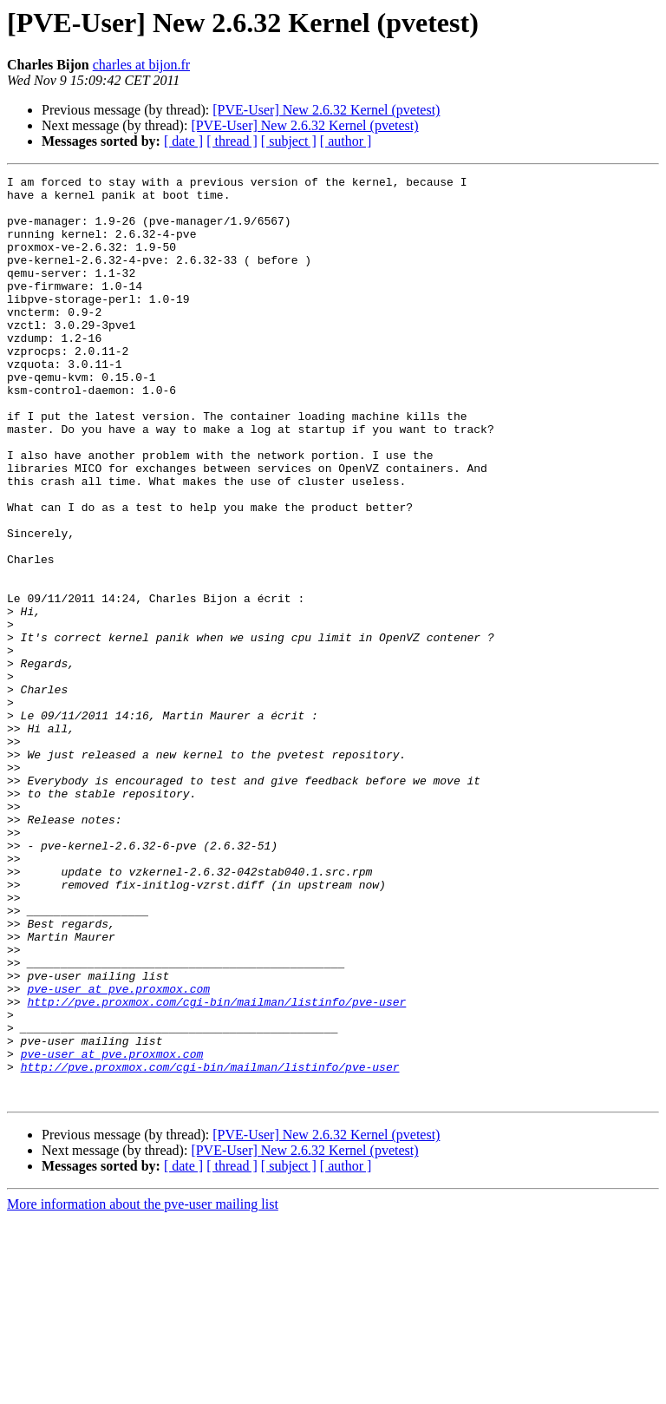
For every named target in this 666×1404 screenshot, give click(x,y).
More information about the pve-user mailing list (142, 1388)
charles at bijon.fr (141, 64)
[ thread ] (232, 141)
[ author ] (346, 141)
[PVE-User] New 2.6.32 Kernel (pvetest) (326, 109)
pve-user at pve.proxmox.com (118, 1152)
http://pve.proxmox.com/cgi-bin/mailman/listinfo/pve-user (216, 1168)
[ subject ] (289, 141)
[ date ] (183, 141)
